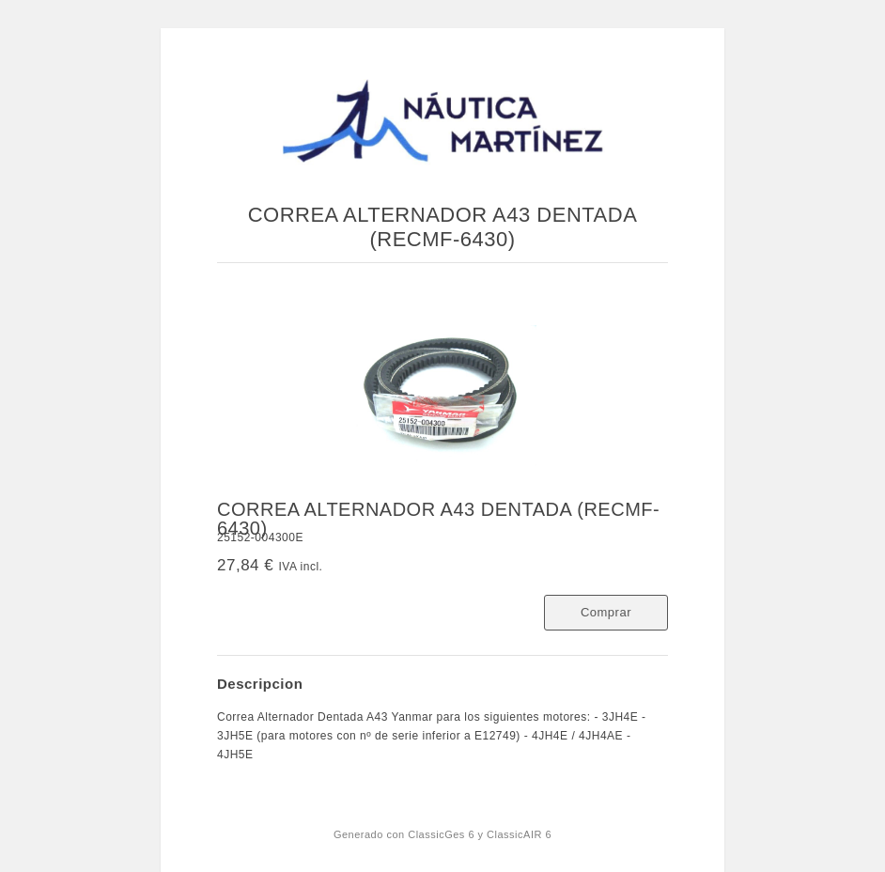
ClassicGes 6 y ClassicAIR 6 (479, 834)
